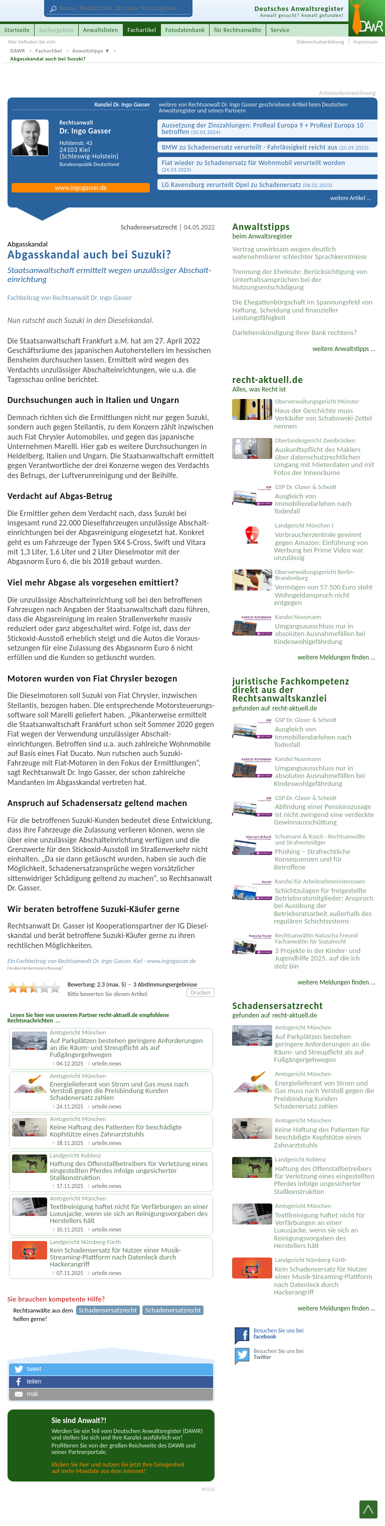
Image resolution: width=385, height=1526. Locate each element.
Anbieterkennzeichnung (347, 93)
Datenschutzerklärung (320, 41)
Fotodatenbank (185, 30)
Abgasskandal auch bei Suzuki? (48, 59)
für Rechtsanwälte (237, 30)
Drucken (201, 992)
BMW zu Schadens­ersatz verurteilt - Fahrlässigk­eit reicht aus (265, 147)
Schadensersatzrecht (149, 227)
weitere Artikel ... (350, 198)
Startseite (17, 30)
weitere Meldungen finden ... (336, 657)
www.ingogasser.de (81, 188)
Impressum (365, 41)
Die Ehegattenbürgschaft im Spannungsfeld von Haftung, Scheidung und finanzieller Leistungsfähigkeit (302, 310)
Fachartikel (49, 51)
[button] (111, 1370)
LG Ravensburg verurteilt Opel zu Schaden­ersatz (247, 184)
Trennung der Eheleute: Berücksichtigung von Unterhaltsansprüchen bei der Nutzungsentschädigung (299, 279)
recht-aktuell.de (294, 708)
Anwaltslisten (100, 30)
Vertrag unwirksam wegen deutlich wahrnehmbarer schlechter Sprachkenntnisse (299, 252)
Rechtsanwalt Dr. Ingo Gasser (92, 298)
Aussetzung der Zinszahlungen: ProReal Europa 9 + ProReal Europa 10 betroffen (263, 128)
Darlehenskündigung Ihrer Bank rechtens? (294, 332)
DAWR (18, 51)
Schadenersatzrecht (173, 1310)
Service (280, 30)
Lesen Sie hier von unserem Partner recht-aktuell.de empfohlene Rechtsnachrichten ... (88, 1018)
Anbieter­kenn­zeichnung (35, 968)
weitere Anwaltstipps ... (343, 348)
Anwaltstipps (87, 51)
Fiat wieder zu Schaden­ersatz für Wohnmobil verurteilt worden (253, 165)
